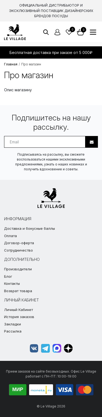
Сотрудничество (18, 250)
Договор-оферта (19, 243)
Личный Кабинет (18, 309)
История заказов (19, 317)
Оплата (10, 236)
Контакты (12, 283)
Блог (8, 276)
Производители (18, 269)
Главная (10, 64)
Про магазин (31, 64)
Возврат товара (18, 291)
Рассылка (12, 331)
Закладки (12, 324)
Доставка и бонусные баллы (29, 228)
